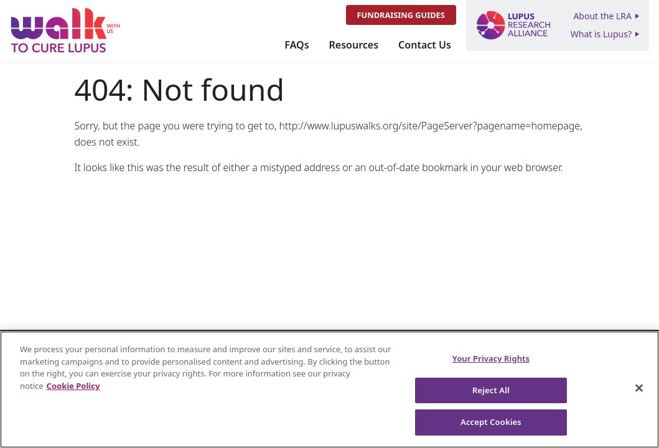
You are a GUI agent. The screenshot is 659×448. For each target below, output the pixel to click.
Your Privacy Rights (491, 358)
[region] (329, 389)
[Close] (639, 388)
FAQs (296, 45)
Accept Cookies (490, 421)
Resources (354, 45)
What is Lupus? (601, 34)
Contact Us (424, 45)
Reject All (491, 390)
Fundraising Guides (401, 15)
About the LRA (602, 16)
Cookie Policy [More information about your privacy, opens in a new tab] (73, 385)
